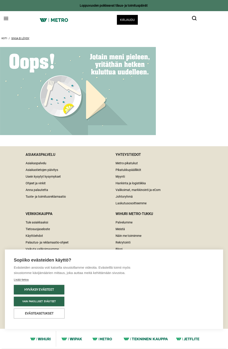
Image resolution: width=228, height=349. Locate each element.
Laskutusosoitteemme (131, 203)
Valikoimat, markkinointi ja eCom (138, 190)
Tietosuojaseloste (38, 229)
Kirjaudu (127, 20)
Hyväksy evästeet (39, 289)
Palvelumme (124, 222)
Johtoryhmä (124, 196)
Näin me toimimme (128, 235)
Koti (4, 38)
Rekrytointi (123, 242)
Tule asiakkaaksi (37, 222)
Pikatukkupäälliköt (128, 170)
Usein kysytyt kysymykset (43, 176)
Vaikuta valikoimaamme (42, 249)
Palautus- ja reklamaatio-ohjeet (47, 242)
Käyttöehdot (34, 235)
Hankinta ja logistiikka (131, 183)
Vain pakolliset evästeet (39, 301)
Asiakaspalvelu (36, 163)
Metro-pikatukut (127, 163)
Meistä (120, 229)
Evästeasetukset (39, 313)
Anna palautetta (37, 190)
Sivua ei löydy (20, 38)
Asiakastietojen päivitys (42, 170)
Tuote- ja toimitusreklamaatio (46, 196)
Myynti (120, 176)
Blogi (119, 249)
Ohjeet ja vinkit (36, 183)
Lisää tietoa (21, 279)
